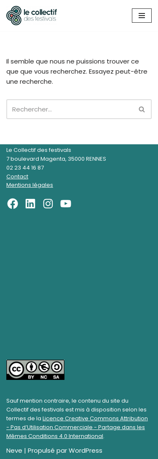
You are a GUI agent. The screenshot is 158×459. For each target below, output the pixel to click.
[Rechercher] (69, 109)
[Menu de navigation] (142, 15)
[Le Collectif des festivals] (31, 15)
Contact (17, 176)
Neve (14, 450)
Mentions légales (29, 185)
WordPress (85, 450)
